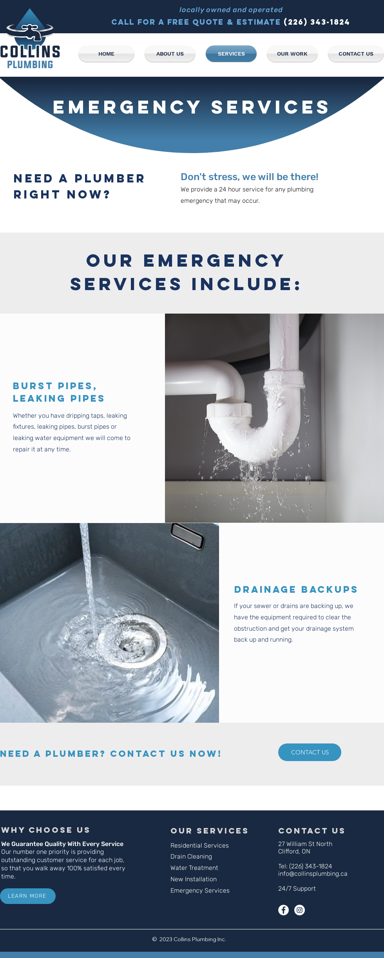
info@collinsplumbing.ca (313, 873)
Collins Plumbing (195, 939)
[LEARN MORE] (28, 896)
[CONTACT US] (309, 752)
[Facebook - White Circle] (283, 910)
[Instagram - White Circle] (299, 910)
